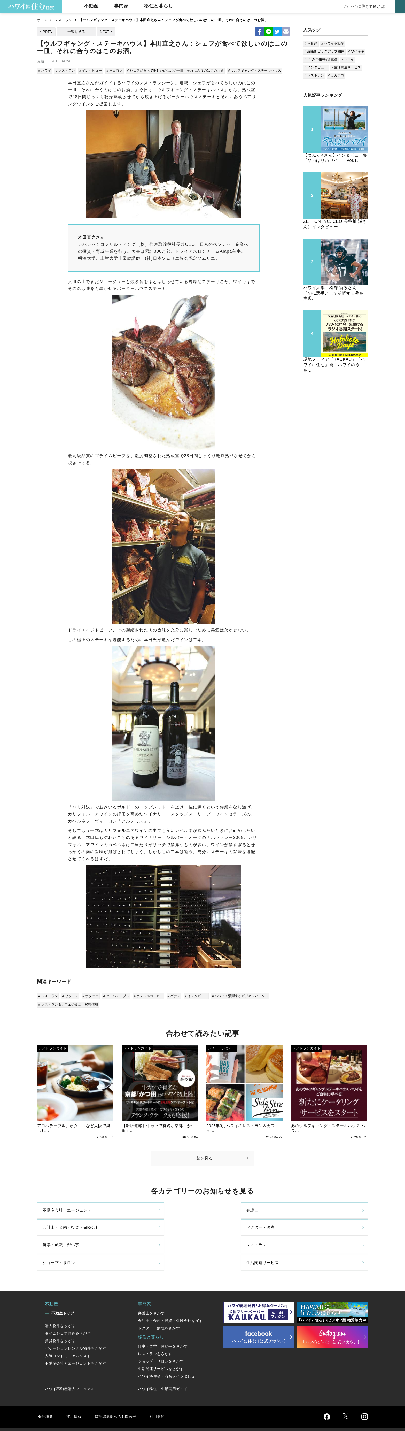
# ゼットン (70, 995)
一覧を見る (76, 32)
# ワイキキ (356, 51)
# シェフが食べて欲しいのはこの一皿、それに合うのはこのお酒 (174, 70)
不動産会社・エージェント (69, 1215)
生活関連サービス (311, 1237)
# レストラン (65, 70)
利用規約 (163, 1393)
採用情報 (74, 1393)
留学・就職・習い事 (62, 1237)
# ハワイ (44, 70)
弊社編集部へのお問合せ (119, 1393)
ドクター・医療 (309, 1215)
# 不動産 (311, 43)
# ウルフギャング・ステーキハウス (252, 70)
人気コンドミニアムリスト (68, 1332)
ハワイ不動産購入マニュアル (70, 1365)
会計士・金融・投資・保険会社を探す (170, 1297)
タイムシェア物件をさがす (68, 1310)
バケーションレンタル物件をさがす (75, 1325)
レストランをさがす (155, 1330)
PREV (48, 32)
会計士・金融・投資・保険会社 (240, 1215)
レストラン (63, 20)
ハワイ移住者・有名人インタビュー (168, 1353)
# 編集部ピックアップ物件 (324, 51)
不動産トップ (62, 1290)
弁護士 (132, 1215)
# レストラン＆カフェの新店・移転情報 (68, 1003)
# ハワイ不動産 (332, 43)
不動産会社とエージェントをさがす (75, 1340)
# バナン (172, 995)
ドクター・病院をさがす (159, 1305)
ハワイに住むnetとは (363, 6)
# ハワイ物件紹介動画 (321, 59)
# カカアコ (336, 75)
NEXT (105, 32)
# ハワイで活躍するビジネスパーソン (237, 995)
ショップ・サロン (227, 1237)
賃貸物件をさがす (60, 1317)
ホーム (42, 20)
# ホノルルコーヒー (147, 995)
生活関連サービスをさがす (161, 1345)
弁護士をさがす (151, 1290)
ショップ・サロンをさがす (161, 1338)
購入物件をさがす (60, 1302)
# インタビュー (90, 70)
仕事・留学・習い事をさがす (163, 1323)
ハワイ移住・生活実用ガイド (163, 1365)
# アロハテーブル (115, 995)
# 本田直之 (113, 70)
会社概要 (45, 1393)
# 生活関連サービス (346, 67)
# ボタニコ (90, 995)
